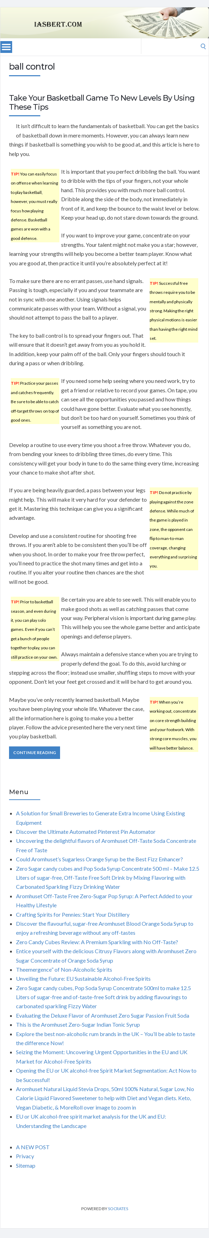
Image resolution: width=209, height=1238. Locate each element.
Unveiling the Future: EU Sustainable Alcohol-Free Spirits (83, 978)
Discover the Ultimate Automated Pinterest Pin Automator (86, 831)
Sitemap (25, 1165)
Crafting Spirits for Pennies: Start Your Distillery (72, 914)
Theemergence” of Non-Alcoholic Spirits (64, 969)
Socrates (118, 1208)
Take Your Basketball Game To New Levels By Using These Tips (101, 102)
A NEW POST (33, 1147)
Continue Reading (34, 752)
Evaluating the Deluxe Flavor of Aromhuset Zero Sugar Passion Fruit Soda (102, 1015)
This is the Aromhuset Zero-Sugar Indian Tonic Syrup (78, 1024)
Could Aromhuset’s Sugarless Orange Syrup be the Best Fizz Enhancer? (99, 859)
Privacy (25, 1156)
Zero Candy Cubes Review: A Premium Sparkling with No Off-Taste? (97, 942)
